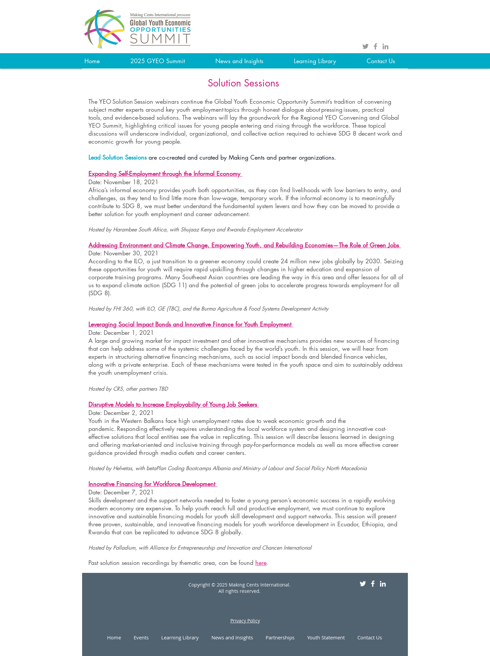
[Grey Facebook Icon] (375, 46)
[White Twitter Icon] (363, 584)
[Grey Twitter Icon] (365, 46)
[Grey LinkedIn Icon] (385, 46)
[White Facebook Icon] (373, 584)
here (261, 563)
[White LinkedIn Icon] (383, 584)
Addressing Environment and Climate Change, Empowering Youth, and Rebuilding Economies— (213, 245)
